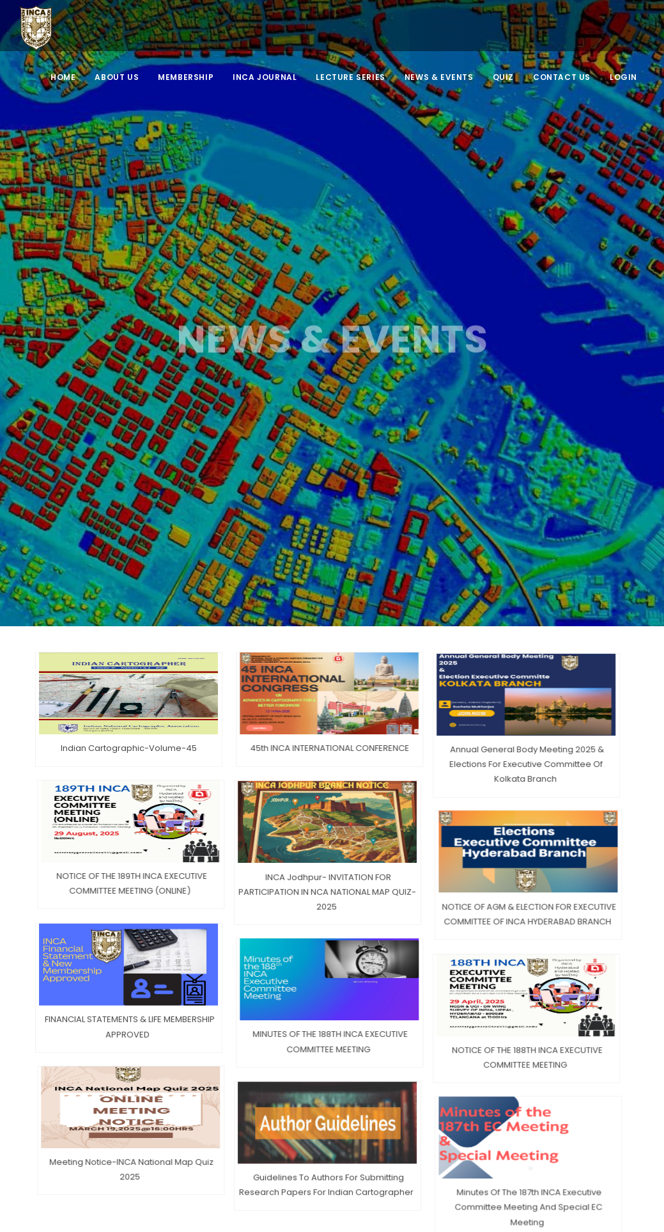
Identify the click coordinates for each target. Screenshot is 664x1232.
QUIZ (503, 77)
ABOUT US (117, 77)
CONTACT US (562, 77)
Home (62, 77)
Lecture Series (350, 77)
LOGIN (623, 77)
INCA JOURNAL (265, 77)
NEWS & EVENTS (439, 77)
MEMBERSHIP (185, 77)
